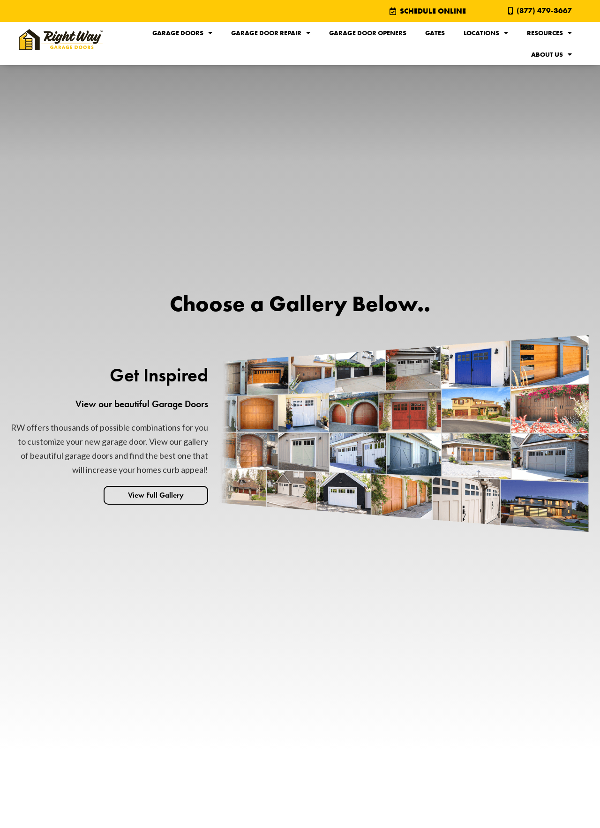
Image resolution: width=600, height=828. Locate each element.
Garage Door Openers (367, 33)
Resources (549, 33)
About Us (551, 54)
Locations (486, 33)
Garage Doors (182, 33)
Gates (435, 33)
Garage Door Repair (270, 33)
